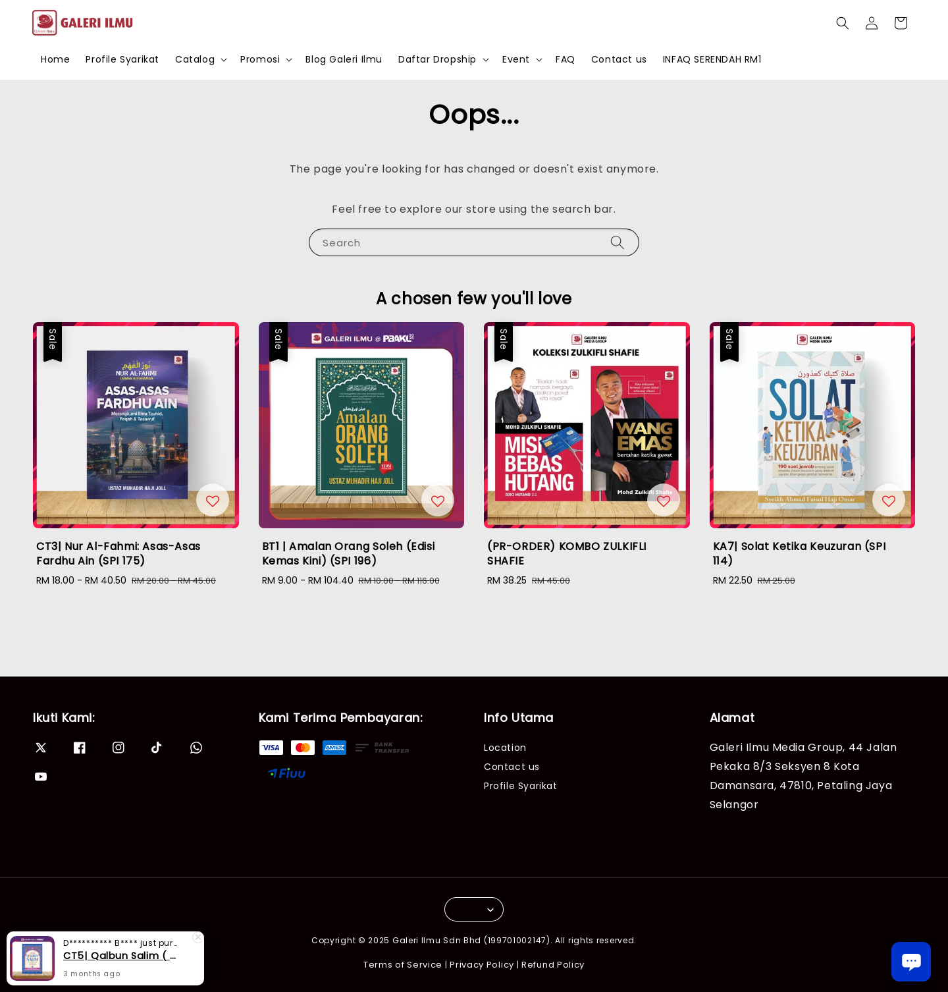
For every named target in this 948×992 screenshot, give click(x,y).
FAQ (565, 59)
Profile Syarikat (122, 59)
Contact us (619, 59)
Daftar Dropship (437, 59)
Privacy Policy (482, 964)
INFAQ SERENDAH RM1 (712, 59)
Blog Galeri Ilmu (343, 59)
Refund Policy (553, 964)
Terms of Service (402, 964)
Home (55, 59)
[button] (842, 23)
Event (516, 59)
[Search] (617, 242)
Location (505, 748)
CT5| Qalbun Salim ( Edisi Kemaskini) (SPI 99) (121, 955)
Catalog (195, 59)
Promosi (260, 59)
